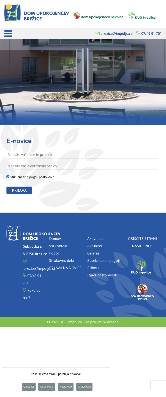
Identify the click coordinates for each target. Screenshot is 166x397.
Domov (55, 238)
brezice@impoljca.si (116, 33)
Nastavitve (66, 387)
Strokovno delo (61, 260)
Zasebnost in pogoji (103, 260)
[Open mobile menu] (8, 33)
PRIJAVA (19, 190)
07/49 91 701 (151, 33)
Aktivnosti (95, 238)
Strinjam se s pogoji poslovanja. (30, 177)
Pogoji (54, 253)
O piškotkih (84, 387)
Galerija (93, 253)
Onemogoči (46, 387)
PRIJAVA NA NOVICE (65, 267)
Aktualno (94, 246)
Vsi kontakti (58, 246)
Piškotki (93, 267)
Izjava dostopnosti (102, 275)
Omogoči (28, 387)
